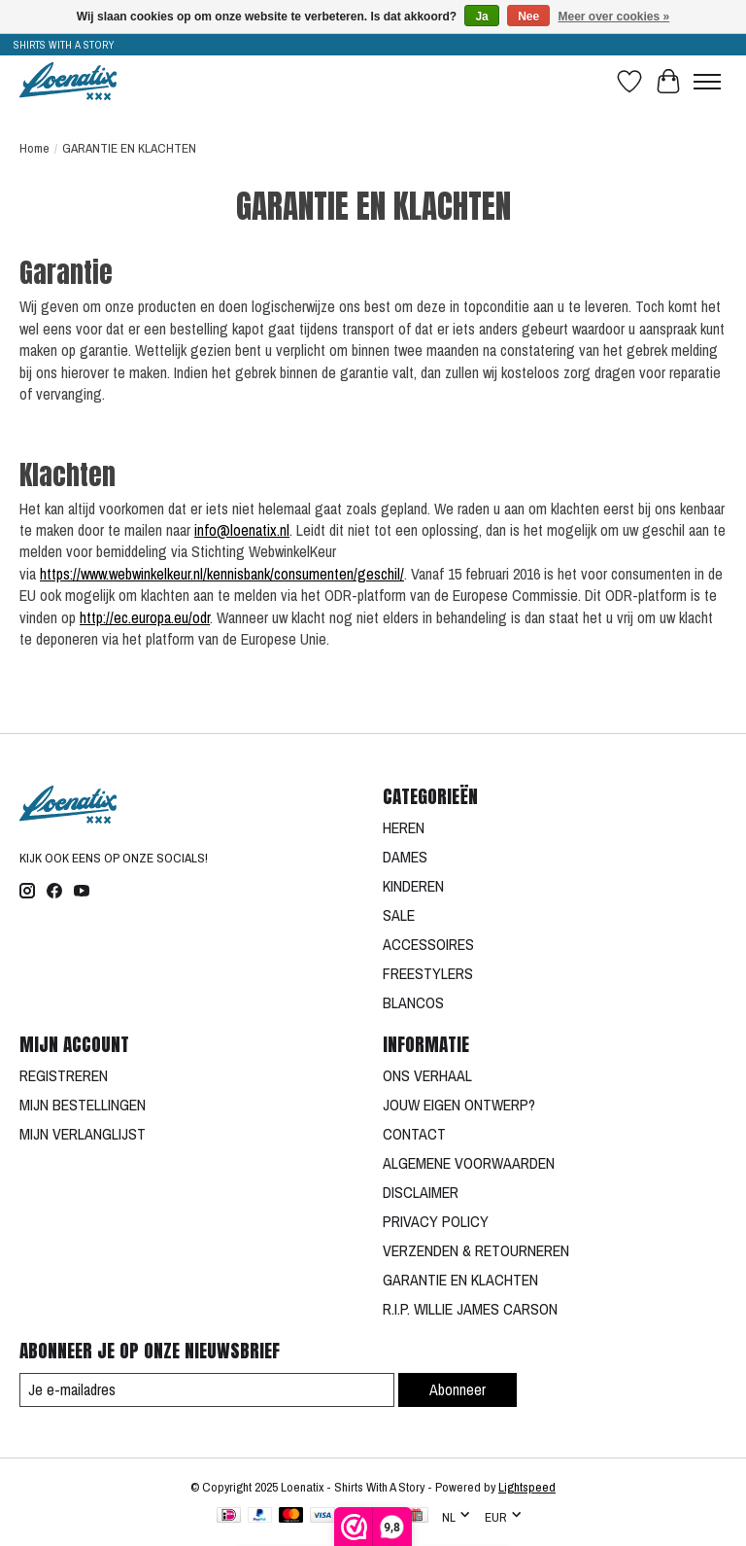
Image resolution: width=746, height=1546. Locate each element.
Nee (528, 16)
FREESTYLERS (428, 973)
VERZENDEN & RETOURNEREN (476, 1250)
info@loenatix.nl (241, 530)
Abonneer (457, 1389)
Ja (481, 16)
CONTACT (414, 1133)
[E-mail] (206, 1390)
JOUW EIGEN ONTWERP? (459, 1104)
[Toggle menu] (707, 81)
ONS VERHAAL (427, 1075)
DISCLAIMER (420, 1192)
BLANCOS (413, 1002)
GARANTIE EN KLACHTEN (460, 1279)
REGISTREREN (63, 1075)
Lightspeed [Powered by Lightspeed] (527, 1486)
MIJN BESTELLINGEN (82, 1104)
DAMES (405, 856)
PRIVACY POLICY (436, 1221)
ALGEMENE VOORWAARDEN (469, 1163)
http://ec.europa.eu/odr (145, 617)
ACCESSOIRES (428, 944)
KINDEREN (413, 885)
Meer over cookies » (614, 16)
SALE (399, 915)
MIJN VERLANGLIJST (82, 1133)
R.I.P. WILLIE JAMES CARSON (470, 1308)
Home (34, 148)
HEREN (403, 827)
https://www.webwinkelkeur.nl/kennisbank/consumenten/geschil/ (222, 573)
